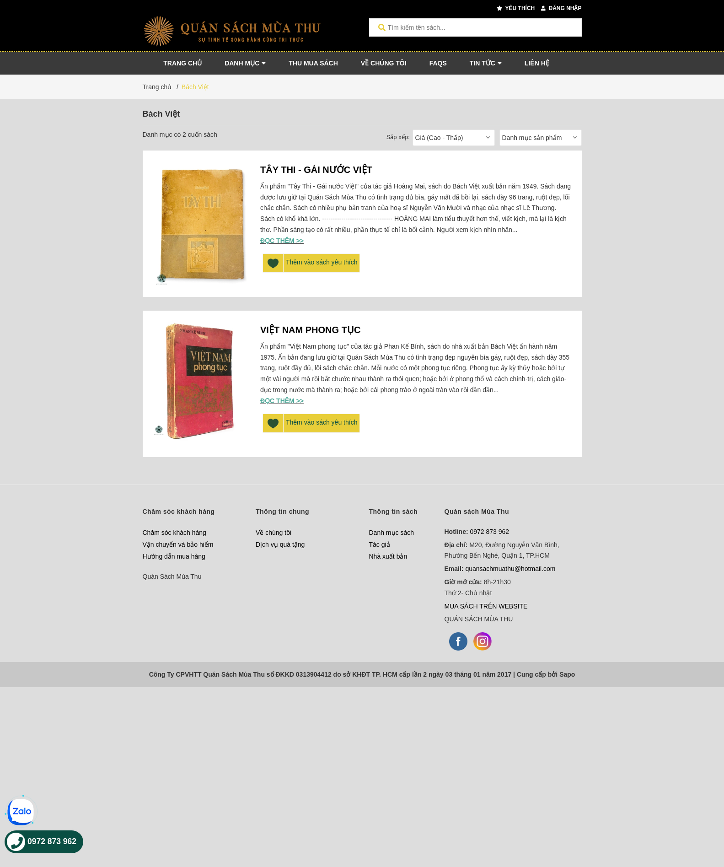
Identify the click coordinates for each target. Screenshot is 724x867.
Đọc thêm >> (282, 240)
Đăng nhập (561, 8)
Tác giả (379, 544)
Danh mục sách (391, 532)
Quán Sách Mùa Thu (172, 576)
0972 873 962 (489, 531)
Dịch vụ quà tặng (280, 544)
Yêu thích (516, 8)
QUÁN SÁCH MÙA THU (479, 619)
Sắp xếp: (398, 137)
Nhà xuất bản (388, 556)
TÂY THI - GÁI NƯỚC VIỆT (316, 170)
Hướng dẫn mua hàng (174, 556)
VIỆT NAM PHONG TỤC (310, 330)
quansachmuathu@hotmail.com (510, 568)
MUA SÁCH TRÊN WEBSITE (486, 606)
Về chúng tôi (273, 532)
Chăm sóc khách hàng (174, 532)
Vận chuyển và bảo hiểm (178, 544)
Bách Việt (195, 87)
